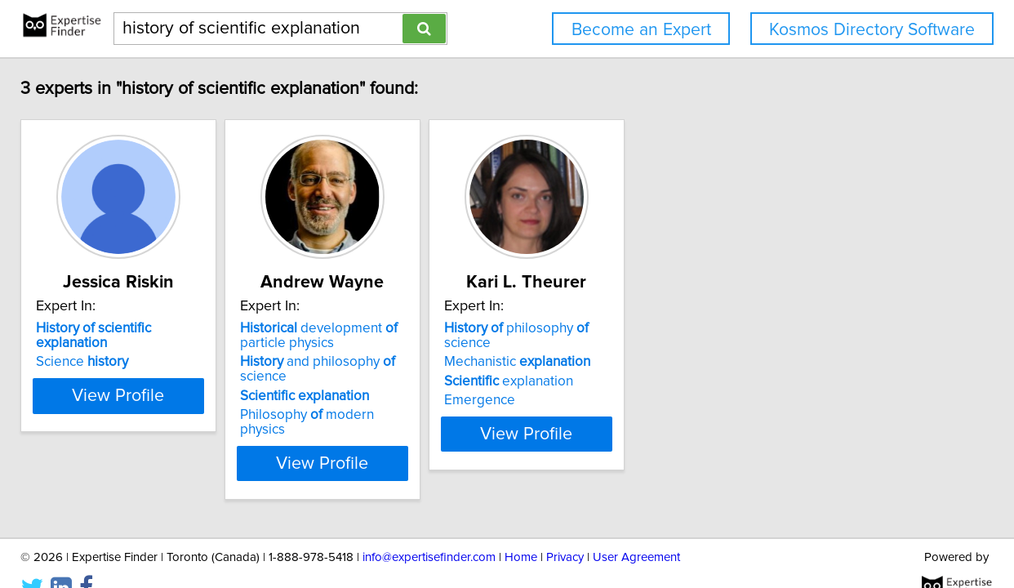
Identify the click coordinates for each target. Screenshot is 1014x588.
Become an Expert (641, 29)
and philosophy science (502, 361)
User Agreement (636, 529)
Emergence (680, 385)
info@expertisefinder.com (429, 529)
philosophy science (742, 328)
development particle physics (479, 335)
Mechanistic (718, 347)
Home (521, 529)
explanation (709, 366)
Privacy (565, 529)
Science (201, 347)
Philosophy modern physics (491, 400)
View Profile (258, 434)
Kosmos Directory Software (872, 29)
